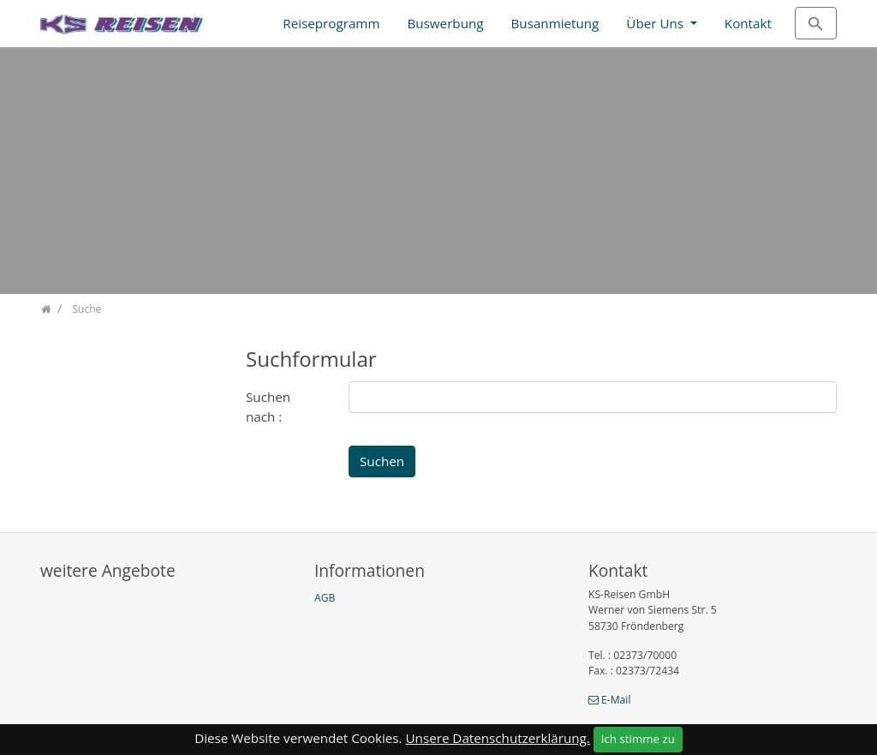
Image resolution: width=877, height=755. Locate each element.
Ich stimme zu (638, 738)
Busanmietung (555, 23)
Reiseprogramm (331, 23)
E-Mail (616, 699)
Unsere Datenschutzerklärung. (498, 737)
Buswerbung (445, 23)
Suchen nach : (268, 406)
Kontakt (748, 23)
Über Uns (656, 23)
